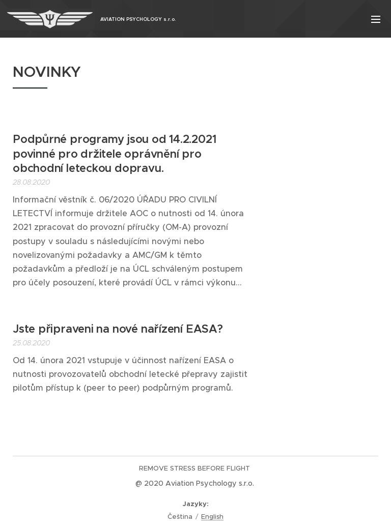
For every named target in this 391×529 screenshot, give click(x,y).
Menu (375, 19)
